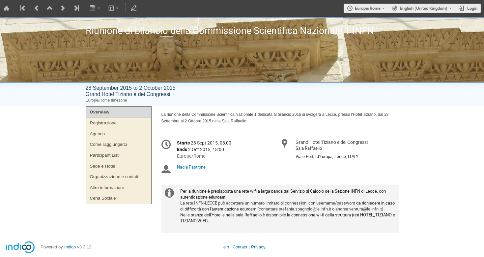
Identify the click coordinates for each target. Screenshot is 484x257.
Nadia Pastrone (191, 167)
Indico (70, 247)
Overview (99, 112)
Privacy (258, 247)
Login (472, 8)
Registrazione (103, 122)
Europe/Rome (368, 8)
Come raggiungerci (108, 144)
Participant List (104, 155)
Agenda (97, 133)
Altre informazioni (107, 187)
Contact (240, 247)
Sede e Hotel (102, 166)
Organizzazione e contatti (114, 176)
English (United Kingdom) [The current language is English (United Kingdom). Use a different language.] (423, 8)
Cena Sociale (103, 198)
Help (224, 247)
